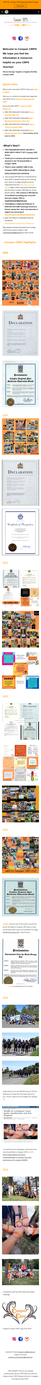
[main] (20, 61)
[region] (20, 4)
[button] (2, 11)
